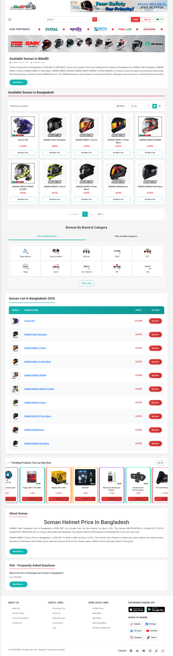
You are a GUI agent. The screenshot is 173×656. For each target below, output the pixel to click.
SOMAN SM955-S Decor (35, 402)
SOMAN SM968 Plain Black (36, 443)
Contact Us (17, 623)
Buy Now (155, 321)
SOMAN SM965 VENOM (35, 375)
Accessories (58, 623)
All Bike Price (98, 608)
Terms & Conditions (20, 618)
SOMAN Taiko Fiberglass (35, 334)
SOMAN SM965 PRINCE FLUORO (39, 389)
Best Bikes (97, 618)
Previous (74, 214)
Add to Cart (23, 153)
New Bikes (97, 613)
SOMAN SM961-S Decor (35, 348)
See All (160, 463)
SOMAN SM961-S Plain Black (37, 362)
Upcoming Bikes (99, 623)
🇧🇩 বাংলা (159, 19)
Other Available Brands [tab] (46, 236)
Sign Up (147, 19)
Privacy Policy (18, 613)
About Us (16, 608)
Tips (54, 628)
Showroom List (59, 608)
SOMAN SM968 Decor (34, 430)
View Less (87, 283)
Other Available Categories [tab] (126, 236)
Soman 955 (29, 321)
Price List (56, 613)
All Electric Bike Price (101, 628)
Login (135, 19)
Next (101, 214)
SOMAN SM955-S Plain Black (37, 416)
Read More (18, 82)
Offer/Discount (59, 618)
